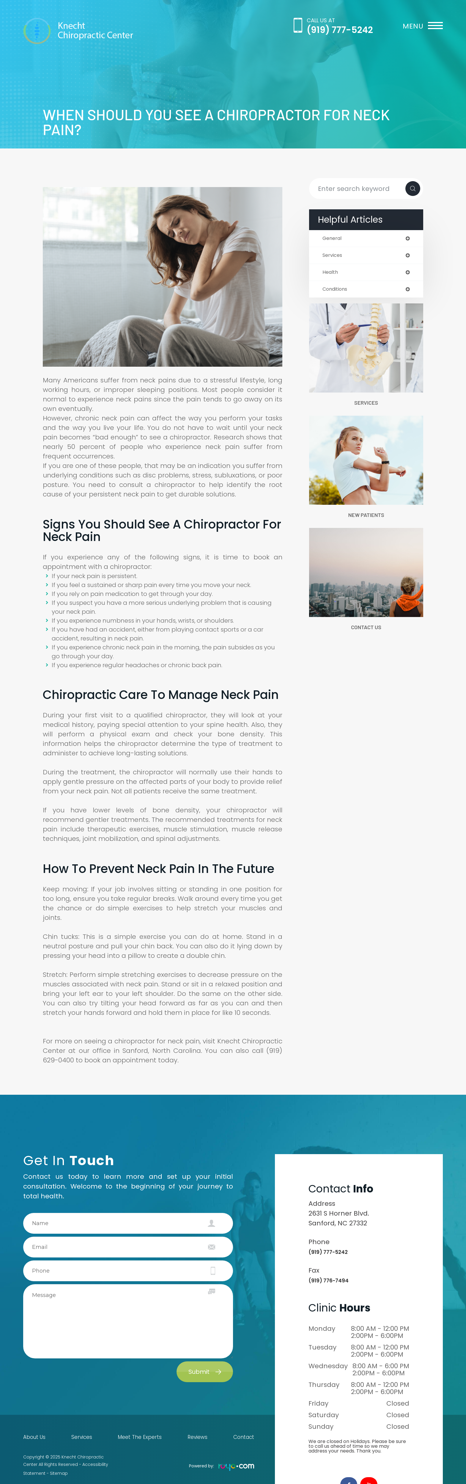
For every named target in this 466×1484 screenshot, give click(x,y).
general (333, 238)
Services (366, 405)
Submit (199, 1372)
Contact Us (366, 632)
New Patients (366, 519)
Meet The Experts (139, 1437)
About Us (32, 1437)
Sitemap (59, 1469)
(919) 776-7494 (333, 1280)
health (330, 273)
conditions (336, 291)
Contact (245, 1437)
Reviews (197, 1437)
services (333, 256)
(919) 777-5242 (340, 30)
